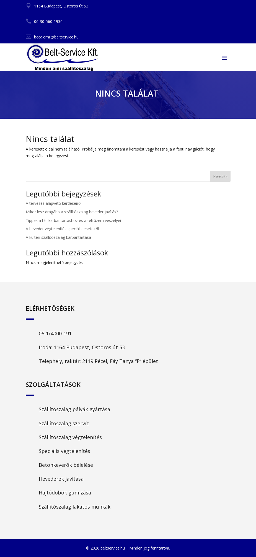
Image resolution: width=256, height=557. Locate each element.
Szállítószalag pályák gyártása (74, 409)
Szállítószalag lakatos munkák (74, 506)
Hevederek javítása (61, 478)
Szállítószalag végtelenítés (70, 437)
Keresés (220, 176)
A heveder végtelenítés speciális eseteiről (62, 228)
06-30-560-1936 (48, 21)
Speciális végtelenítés (64, 451)
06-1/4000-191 (55, 333)
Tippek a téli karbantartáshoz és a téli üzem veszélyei (73, 220)
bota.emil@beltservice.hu (56, 37)
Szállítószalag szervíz (64, 423)
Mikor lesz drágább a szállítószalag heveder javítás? (72, 211)
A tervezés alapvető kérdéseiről (53, 203)
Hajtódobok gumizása (65, 492)
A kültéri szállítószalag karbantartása (58, 237)
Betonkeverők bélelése (66, 465)
